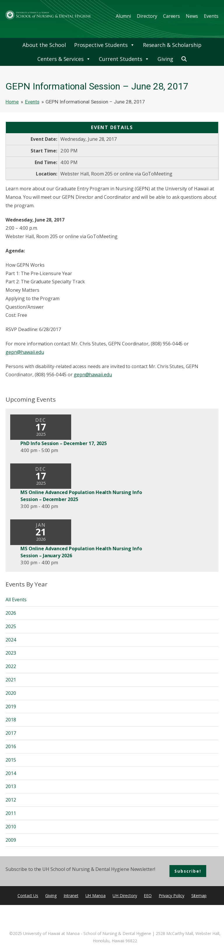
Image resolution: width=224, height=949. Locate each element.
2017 (11, 733)
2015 (11, 760)
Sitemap (199, 895)
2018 (11, 719)
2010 (11, 826)
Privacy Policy (171, 895)
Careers (171, 16)
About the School (44, 44)
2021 (11, 679)
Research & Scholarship (172, 44)
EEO (148, 895)
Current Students (124, 58)
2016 (11, 746)
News (192, 16)
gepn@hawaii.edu (25, 352)
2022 (11, 666)
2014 (11, 773)
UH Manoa (95, 895)
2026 (11, 613)
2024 (11, 640)
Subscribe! (187, 871)
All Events (16, 599)
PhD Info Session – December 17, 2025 (63, 443)
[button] (184, 59)
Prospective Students (104, 44)
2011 (11, 813)
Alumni (123, 16)
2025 (11, 626)
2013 (11, 786)
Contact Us (28, 895)
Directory (147, 16)
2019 (11, 706)
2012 (11, 800)
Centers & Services (64, 58)
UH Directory (125, 895)
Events (211, 16)
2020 (11, 693)
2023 (11, 653)
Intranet (71, 895)
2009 (11, 840)
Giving (165, 58)
